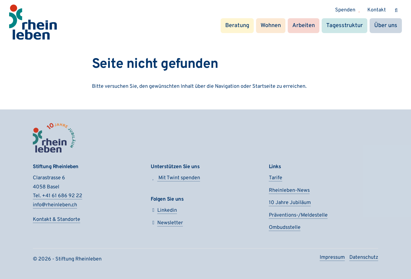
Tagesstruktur (344, 25)
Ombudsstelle (285, 227)
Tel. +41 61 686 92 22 (57, 196)
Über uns (385, 25)
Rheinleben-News (289, 190)
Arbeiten (303, 25)
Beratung (237, 25)
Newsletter (167, 223)
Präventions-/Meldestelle (298, 215)
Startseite (263, 86)
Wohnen (271, 25)
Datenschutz (363, 257)
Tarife (275, 178)
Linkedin (164, 210)
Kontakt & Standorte (56, 219)
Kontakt (376, 10)
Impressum (332, 257)
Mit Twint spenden (175, 178)
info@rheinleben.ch (55, 205)
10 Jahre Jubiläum (290, 202)
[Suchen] (396, 10)
